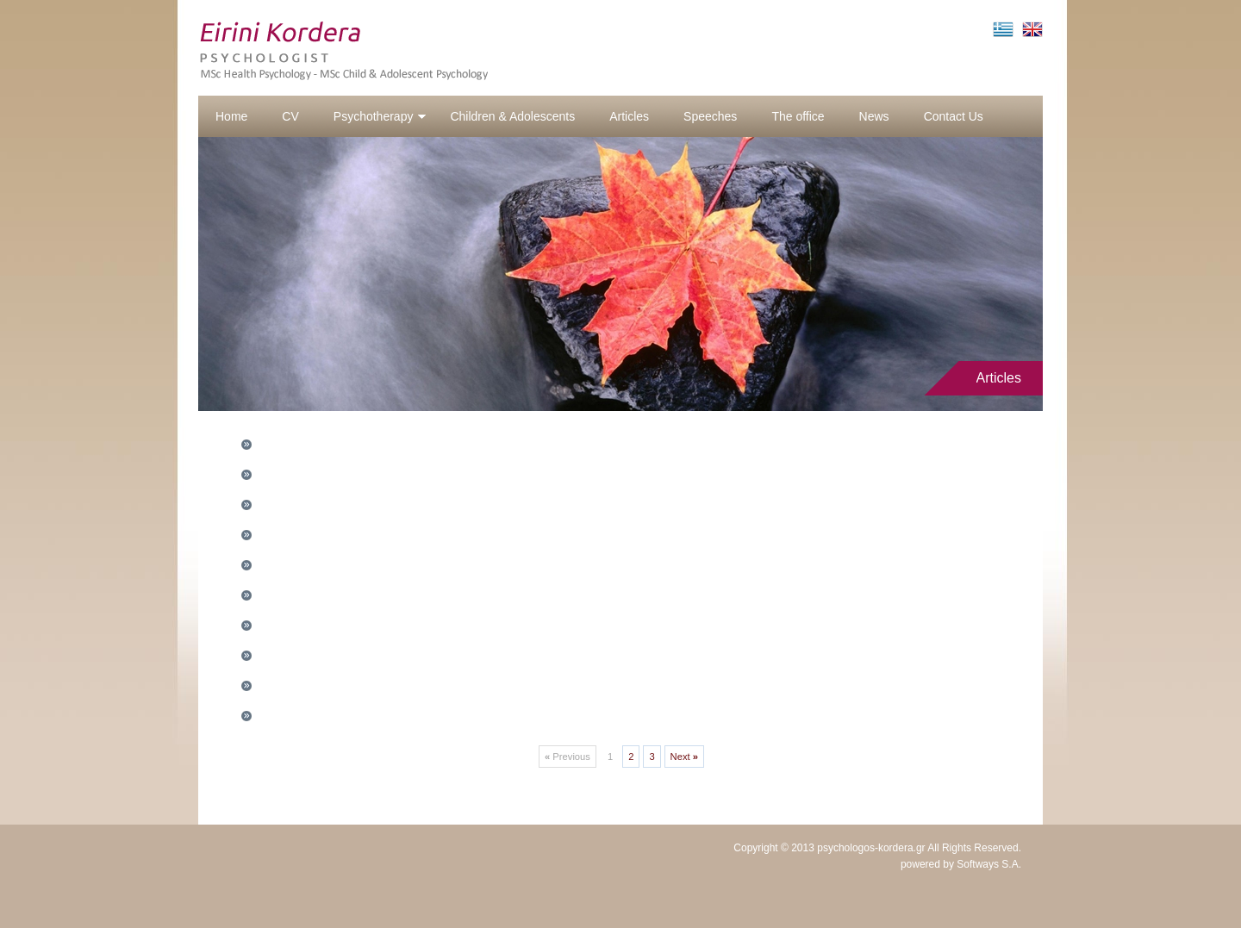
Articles (629, 116)
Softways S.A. (989, 864)
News (874, 116)
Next (684, 756)
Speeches (710, 116)
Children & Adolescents (512, 116)
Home (231, 116)
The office (797, 116)
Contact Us (953, 116)
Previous (567, 756)
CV (290, 116)
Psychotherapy (380, 116)
